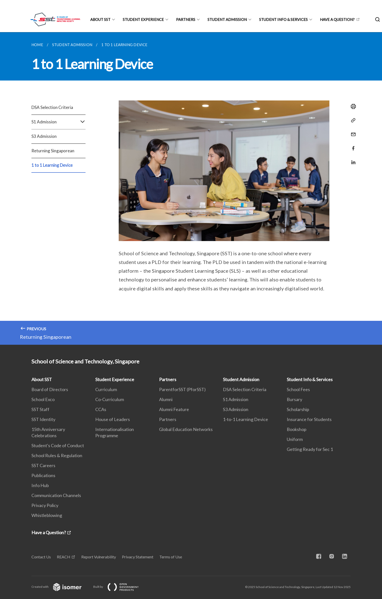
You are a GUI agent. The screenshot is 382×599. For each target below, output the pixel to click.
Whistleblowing (46, 515)
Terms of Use (170, 556)
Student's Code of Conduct (57, 445)
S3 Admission (44, 136)
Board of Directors (49, 389)
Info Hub (40, 485)
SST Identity (43, 419)
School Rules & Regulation (56, 455)
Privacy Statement (137, 556)
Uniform (295, 439)
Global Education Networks (186, 429)
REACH (63, 556)
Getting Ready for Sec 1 (310, 449)
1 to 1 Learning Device (52, 165)
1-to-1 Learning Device (245, 419)
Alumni (166, 399)
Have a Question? (337, 19)
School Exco (43, 399)
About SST (100, 19)
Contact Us (41, 556)
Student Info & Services (283, 19)
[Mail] (352, 131)
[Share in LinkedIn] (352, 159)
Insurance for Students (309, 419)
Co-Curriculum (109, 399)
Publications (43, 475)
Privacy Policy (44, 505)
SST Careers (43, 465)
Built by (120, 587)
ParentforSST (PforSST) (182, 389)
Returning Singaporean (52, 150)
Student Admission (227, 19)
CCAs (100, 409)
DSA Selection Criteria (52, 107)
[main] (191, 188)
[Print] (352, 106)
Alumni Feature (174, 409)
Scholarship (298, 409)
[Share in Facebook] (352, 145)
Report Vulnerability (98, 556)
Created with (60, 587)
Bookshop (296, 429)
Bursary (294, 399)
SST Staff (40, 409)
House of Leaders (112, 419)
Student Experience (143, 19)
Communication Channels (56, 495)
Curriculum (106, 389)
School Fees (298, 389)
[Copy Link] (352, 120)
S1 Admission (58, 122)
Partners (185, 19)
